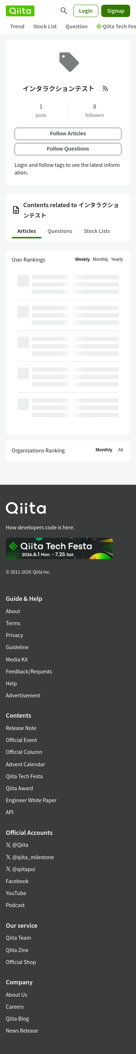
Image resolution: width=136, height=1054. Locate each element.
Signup (115, 10)
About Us (16, 994)
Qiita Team (18, 937)
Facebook (17, 881)
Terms (13, 623)
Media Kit (17, 659)
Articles (26, 230)
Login (86, 10)
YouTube (16, 893)
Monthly (100, 259)
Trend (17, 26)
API (9, 812)
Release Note (21, 727)
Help (11, 683)
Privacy (14, 635)
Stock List (45, 26)
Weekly (82, 259)
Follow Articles (68, 133)
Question (77, 26)
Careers (15, 1006)
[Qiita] (20, 10)
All (120, 449)
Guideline (17, 647)
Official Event (21, 739)
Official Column (24, 751)
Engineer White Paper (31, 800)
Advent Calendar (25, 764)
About (13, 611)
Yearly (117, 259)
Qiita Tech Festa (24, 776)
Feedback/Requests (29, 671)
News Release (22, 1030)
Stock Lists (97, 230)
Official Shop (21, 961)
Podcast (15, 905)
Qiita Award (19, 788)
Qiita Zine (17, 949)
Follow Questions (68, 149)
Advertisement (23, 695)
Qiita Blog (17, 1018)
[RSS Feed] (106, 88)
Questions (60, 230)
